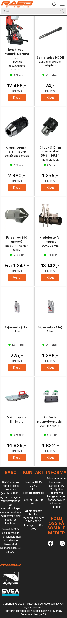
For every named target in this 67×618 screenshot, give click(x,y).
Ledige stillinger (56, 496)
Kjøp (17, 97)
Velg (17, 277)
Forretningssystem (15, 610)
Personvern (56, 481)
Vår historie (56, 503)
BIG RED (56, 507)
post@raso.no (38, 492)
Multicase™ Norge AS (33, 614)
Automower (56, 492)
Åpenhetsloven (56, 499)
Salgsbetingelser (56, 478)
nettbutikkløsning (41, 610)
